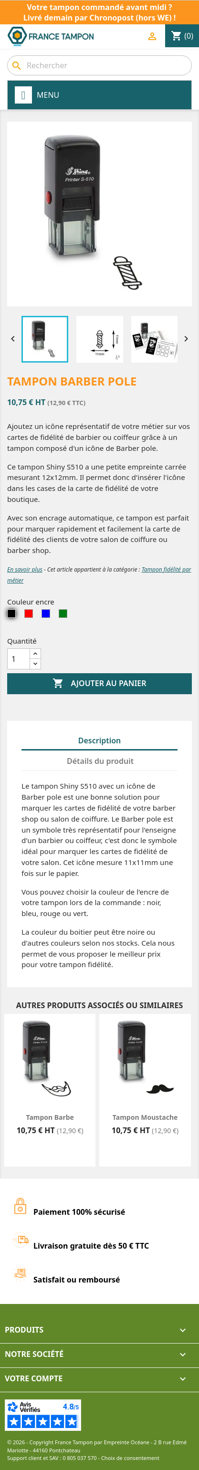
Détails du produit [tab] (100, 761)
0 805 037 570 (80, 1457)
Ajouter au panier (99, 684)
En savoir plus (24, 569)
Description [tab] (99, 740)
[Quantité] (18, 658)
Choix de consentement (130, 1457)
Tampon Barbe (50, 1117)
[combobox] (99, 65)
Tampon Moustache (145, 1117)
